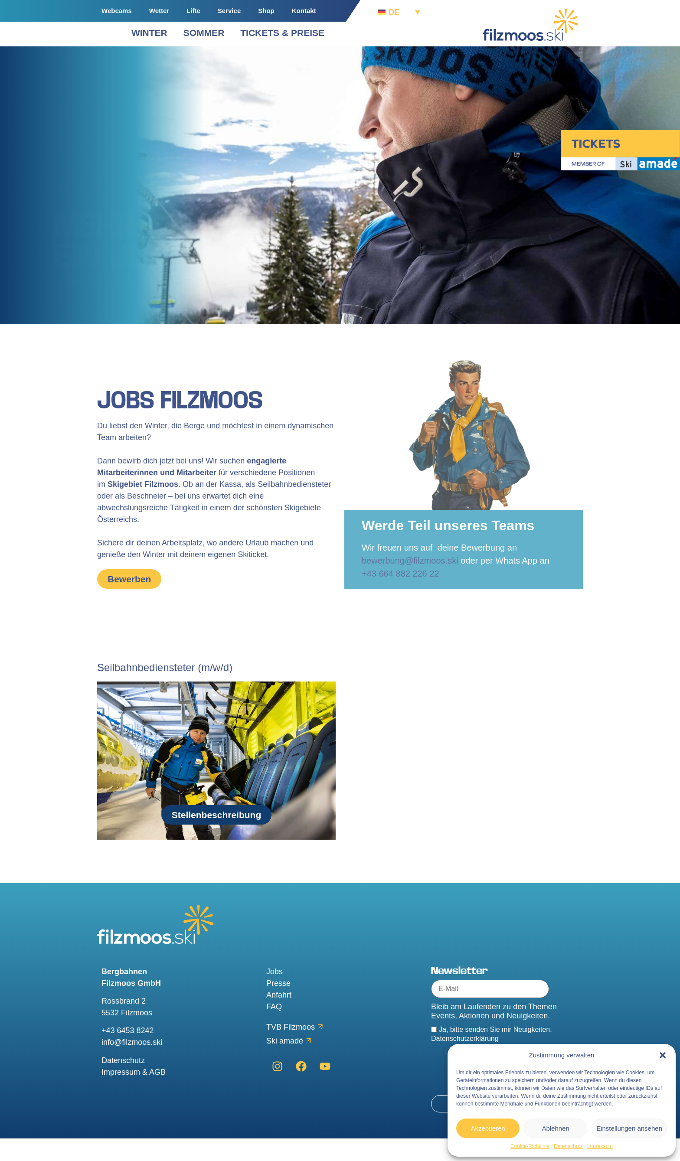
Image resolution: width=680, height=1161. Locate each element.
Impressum (600, 1146)
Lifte (193, 10)
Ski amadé (284, 1063)
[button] (662, 1055)
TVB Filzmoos (290, 1049)
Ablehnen (555, 1128)
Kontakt (304, 10)
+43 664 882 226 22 (400, 596)
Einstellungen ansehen (629, 1128)
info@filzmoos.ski (131, 1065)
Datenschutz (568, 1146)
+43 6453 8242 (127, 1053)
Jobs (274, 994)
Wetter (159, 10)
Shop (266, 10)
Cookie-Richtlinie (529, 1146)
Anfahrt (278, 1017)
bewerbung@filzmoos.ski (410, 583)
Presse (278, 1005)
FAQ (274, 1029)
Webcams (116, 10)
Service (229, 10)
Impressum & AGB (133, 1094)
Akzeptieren (488, 1128)
